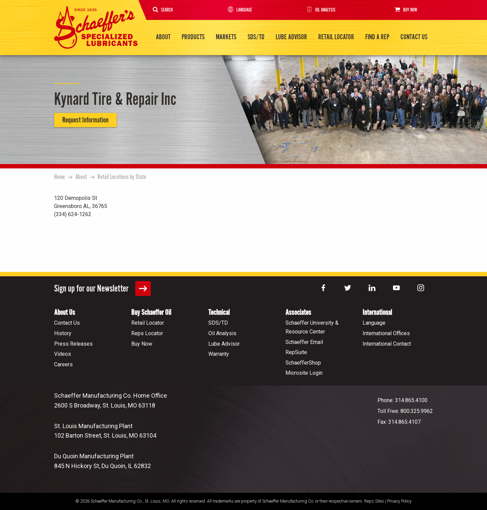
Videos (62, 353)
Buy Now (404, 9)
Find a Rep (377, 37)
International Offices (386, 333)
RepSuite (296, 352)
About (163, 37)
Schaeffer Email (304, 341)
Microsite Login (304, 372)
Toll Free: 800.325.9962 (405, 411)
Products (193, 37)
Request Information (85, 120)
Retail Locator (336, 37)
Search (163, 10)
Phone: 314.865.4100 (402, 400)
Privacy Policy (399, 500)
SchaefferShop (303, 362)
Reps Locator (147, 333)
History (62, 333)
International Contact (387, 343)
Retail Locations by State (121, 177)
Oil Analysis (320, 10)
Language (239, 10)
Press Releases (73, 343)
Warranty (218, 353)
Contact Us (413, 37)
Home (59, 177)
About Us (64, 312)
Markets (226, 37)
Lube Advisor (291, 37)
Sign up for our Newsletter (102, 288)
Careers (63, 364)
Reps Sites (374, 500)
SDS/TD (256, 37)
